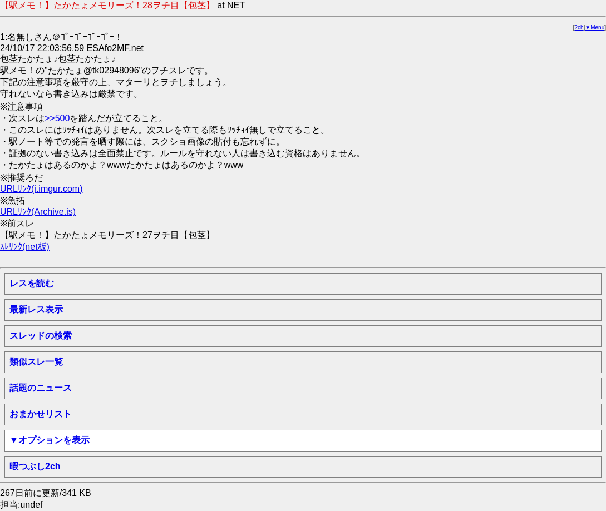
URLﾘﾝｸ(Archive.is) (38, 211)
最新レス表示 (36, 309)
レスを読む (31, 283)
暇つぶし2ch (35, 466)
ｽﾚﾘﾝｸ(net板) (25, 246)
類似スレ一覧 (36, 361)
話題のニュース (40, 388)
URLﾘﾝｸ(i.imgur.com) (41, 189)
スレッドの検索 (40, 335)
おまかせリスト (40, 414)
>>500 (57, 118)
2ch (579, 27)
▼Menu (594, 27)
